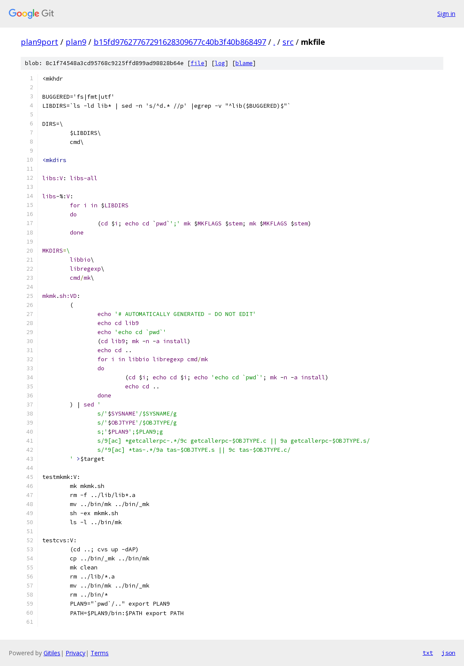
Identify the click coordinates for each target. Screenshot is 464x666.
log (220, 63)
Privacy (75, 653)
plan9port (39, 42)
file (197, 63)
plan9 (76, 42)
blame (244, 63)
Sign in (446, 13)
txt (428, 653)
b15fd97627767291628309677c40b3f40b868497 (180, 42)
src (288, 42)
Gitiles (52, 653)
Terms (100, 653)
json (448, 653)
